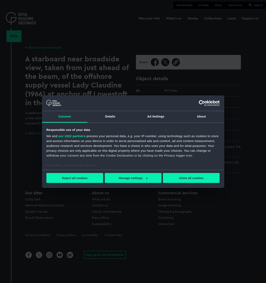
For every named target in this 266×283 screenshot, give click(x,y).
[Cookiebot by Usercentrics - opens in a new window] (202, 103)
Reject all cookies (75, 178)
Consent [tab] (65, 116)
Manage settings (133, 178)
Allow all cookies (191, 178)
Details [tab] (110, 116)
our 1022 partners (71, 136)
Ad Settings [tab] (155, 116)
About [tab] (201, 116)
